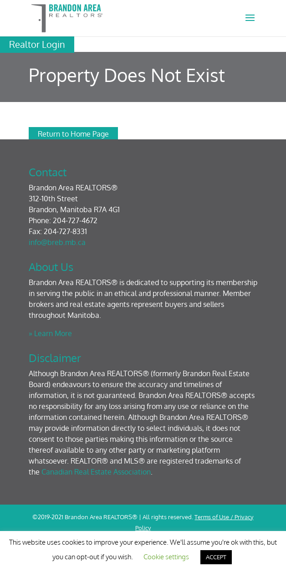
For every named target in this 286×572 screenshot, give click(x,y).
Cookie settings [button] (166, 556)
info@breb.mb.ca (57, 242)
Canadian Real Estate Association (96, 471)
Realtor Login (37, 44)
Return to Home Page (73, 133)
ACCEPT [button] (216, 557)
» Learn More (50, 333)
